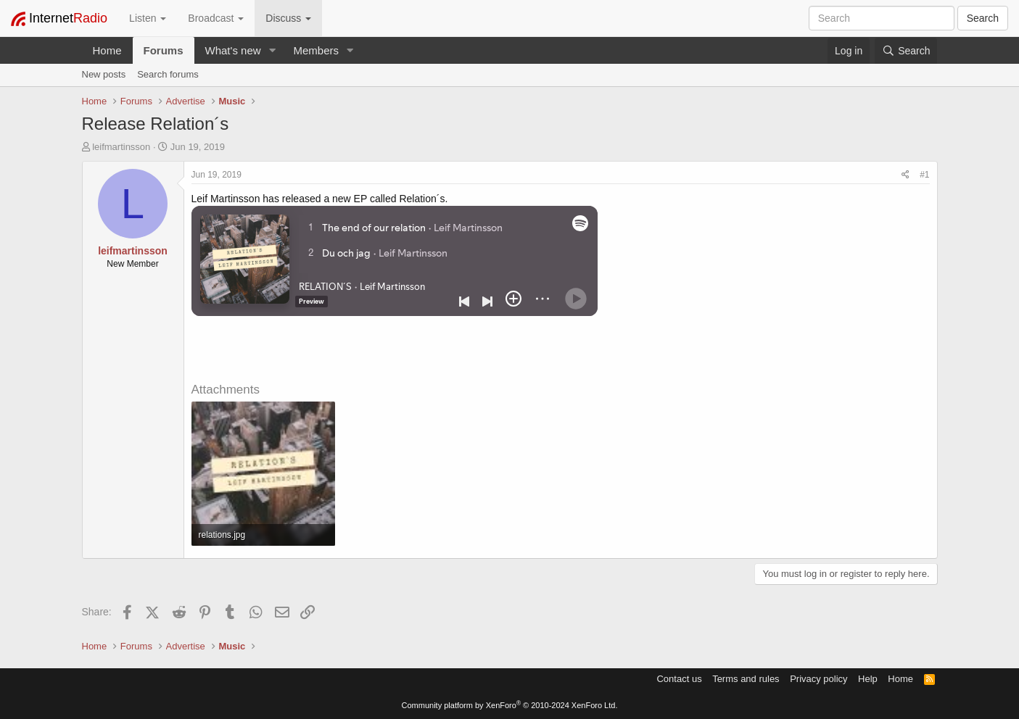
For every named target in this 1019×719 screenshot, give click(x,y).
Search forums (168, 74)
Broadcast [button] (216, 18)
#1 (924, 175)
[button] (272, 50)
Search (983, 18)
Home (107, 50)
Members (316, 50)
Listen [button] (147, 18)
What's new (233, 50)
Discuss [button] (288, 18)
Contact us (678, 678)
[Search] (906, 51)
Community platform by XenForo (510, 705)
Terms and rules (745, 678)
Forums (163, 50)
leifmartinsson (121, 146)
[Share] (905, 175)
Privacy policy (818, 678)
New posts (104, 74)
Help (868, 678)
